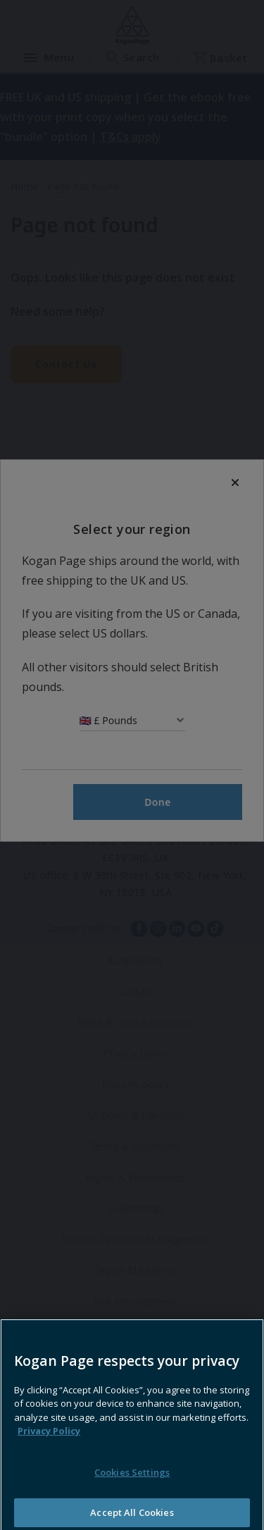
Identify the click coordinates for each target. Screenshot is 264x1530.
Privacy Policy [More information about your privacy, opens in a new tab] (49, 1462)
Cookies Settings (132, 1504)
